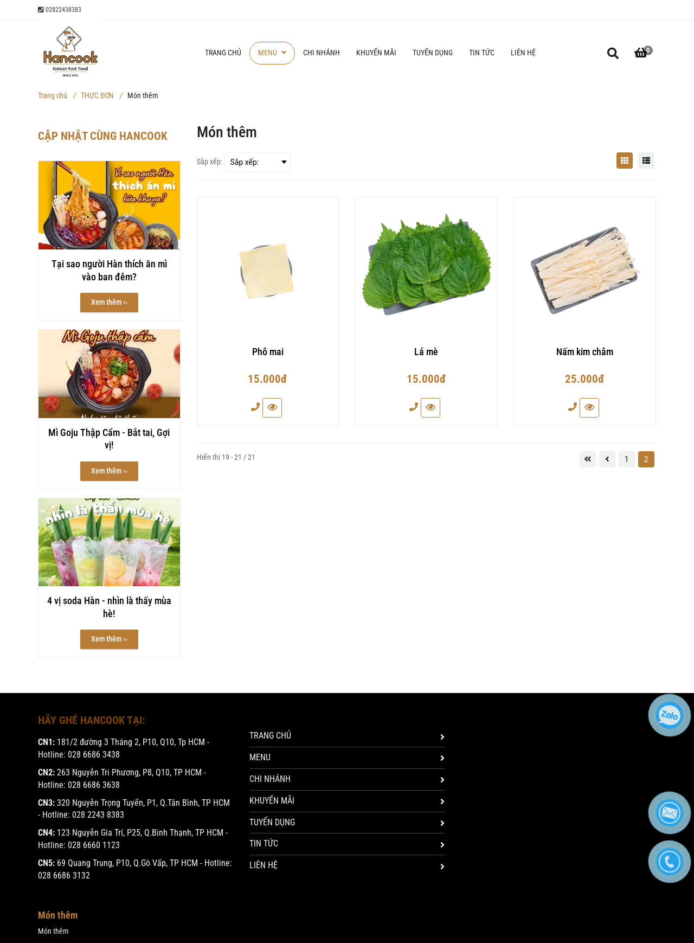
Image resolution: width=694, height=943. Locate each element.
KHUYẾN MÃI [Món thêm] (347, 801)
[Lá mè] (426, 357)
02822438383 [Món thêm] (59, 10)
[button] (641, 53)
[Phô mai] (267, 357)
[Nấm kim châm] (584, 357)
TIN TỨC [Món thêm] (347, 843)
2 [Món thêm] (646, 459)
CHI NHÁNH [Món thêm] (347, 779)
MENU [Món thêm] (347, 757)
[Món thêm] (624, 160)
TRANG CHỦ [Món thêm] (347, 735)
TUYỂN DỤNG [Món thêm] (347, 822)
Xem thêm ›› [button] (109, 302)
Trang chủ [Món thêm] (56, 95)
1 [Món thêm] (626, 459)
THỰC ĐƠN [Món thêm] (101, 95)
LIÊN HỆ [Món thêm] (347, 865)
